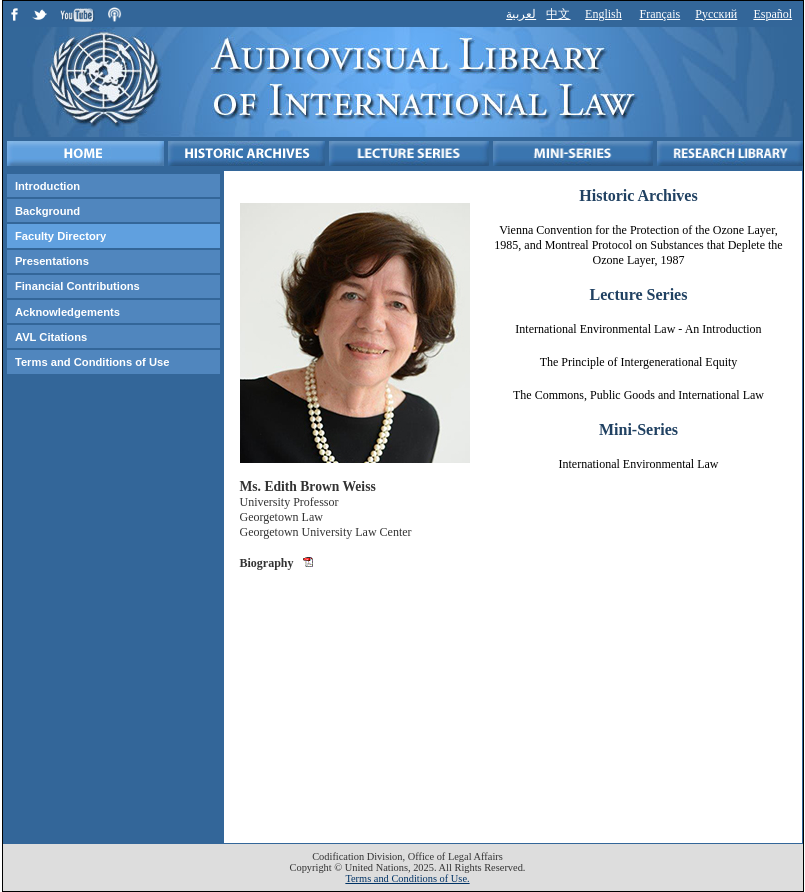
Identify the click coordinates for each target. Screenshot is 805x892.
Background (47, 211)
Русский (716, 14)
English (603, 14)
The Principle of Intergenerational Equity (639, 362)
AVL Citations (51, 337)
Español (772, 14)
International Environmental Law (639, 464)
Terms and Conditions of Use (92, 362)
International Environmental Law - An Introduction (638, 329)
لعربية (521, 14)
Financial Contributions (77, 286)
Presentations (52, 261)
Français (660, 14)
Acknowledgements (67, 312)
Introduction (47, 186)
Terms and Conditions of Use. (407, 878)
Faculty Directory (60, 236)
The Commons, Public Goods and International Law (638, 395)
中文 (558, 14)
